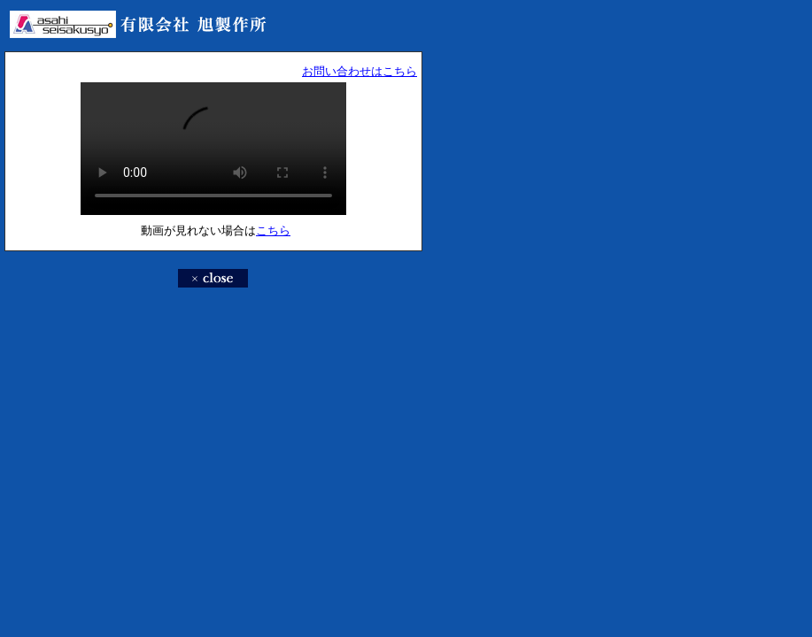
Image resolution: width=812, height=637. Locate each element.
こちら (273, 230)
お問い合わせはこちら (359, 71)
